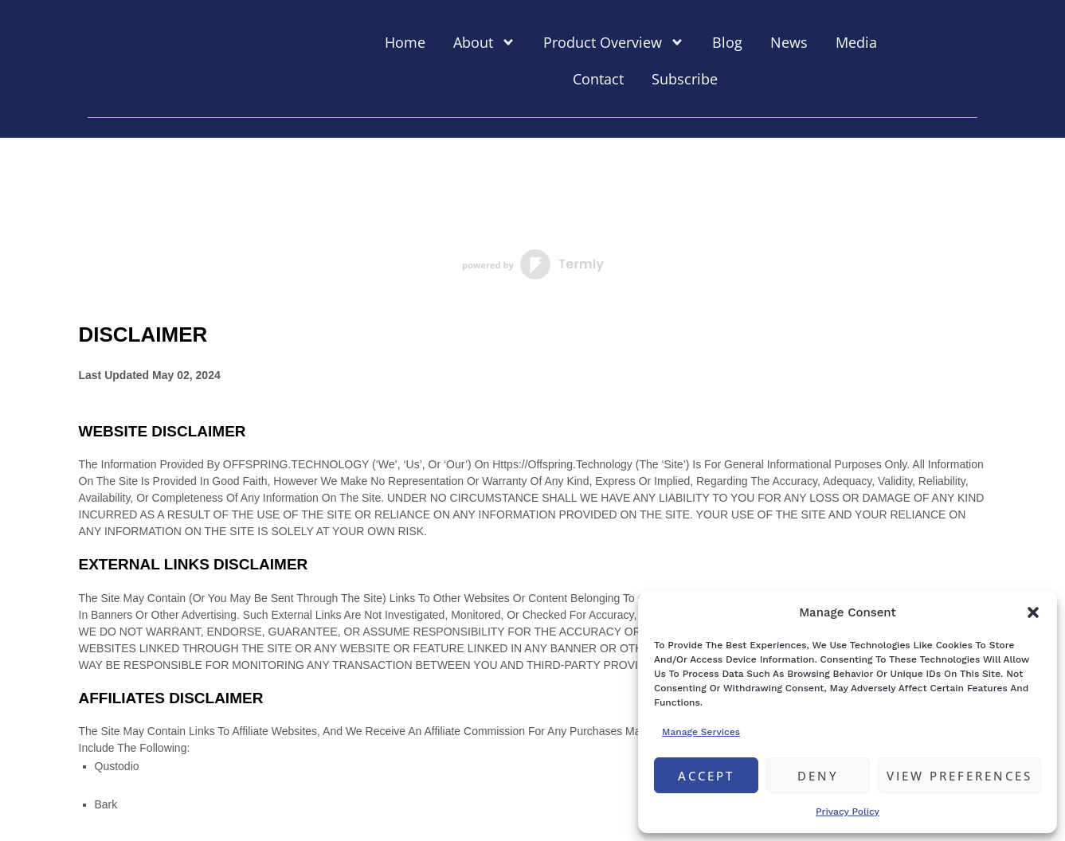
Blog (727, 42)
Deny (818, 776)
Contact (598, 78)
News (789, 42)
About (484, 42)
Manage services (701, 731)
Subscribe (685, 78)
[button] (1033, 612)
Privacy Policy (847, 811)
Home (405, 42)
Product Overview (613, 42)
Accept (706, 776)
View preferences (959, 776)
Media (856, 42)
